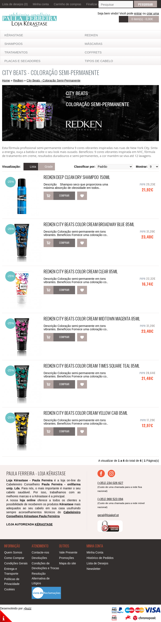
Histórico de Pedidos (100, 558)
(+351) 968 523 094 (110, 499)
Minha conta (41, 4)
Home (6, 80)
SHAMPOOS (13, 43)
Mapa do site (67, 563)
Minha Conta (95, 552)
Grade (49, 166)
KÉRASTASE (13, 35)
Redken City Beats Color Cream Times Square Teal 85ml (91, 365)
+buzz (27, 608)
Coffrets (93, 52)
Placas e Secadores (22, 61)
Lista (33, 166)
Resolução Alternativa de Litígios (41, 578)
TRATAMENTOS (16, 52)
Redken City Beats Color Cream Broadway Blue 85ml (89, 224)
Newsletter (93, 568)
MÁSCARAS (93, 43)
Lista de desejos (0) (15, 4)
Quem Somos (13, 552)
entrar (138, 13)
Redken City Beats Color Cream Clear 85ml (81, 271)
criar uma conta (153, 15)
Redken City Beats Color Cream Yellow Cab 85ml (85, 412)
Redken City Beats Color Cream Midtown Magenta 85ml (92, 318)
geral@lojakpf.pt (108, 515)
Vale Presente (68, 552)
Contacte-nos (40, 552)
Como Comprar (14, 558)
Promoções (66, 558)
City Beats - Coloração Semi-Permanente (53, 80)
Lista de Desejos (97, 563)
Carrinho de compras (67, 4)
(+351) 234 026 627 (110, 483)
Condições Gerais (15, 563)
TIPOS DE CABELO (99, 61)
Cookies (9, 589)
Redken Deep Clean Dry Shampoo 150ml (77, 177)
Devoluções (39, 558)
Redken (91, 35)
